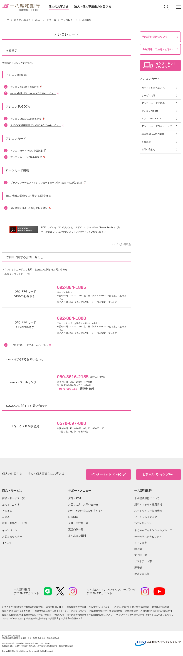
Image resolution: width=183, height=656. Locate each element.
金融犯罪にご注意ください (157, 49)
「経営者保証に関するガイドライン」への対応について (60, 611)
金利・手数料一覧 (78, 523)
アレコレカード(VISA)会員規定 (26, 150)
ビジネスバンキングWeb (158, 474)
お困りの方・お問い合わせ (83, 504)
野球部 (138, 567)
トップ (5, 20)
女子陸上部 (140, 555)
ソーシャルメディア (145, 517)
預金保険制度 (115, 611)
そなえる (7, 510)
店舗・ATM (74, 498)
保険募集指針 (131, 611)
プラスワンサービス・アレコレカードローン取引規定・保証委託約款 (46, 182)
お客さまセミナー (12, 536)
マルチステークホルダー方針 (129, 614)
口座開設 (73, 517)
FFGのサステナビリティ (148, 536)
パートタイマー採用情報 (148, 510)
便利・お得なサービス (14, 523)
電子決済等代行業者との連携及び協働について (89, 614)
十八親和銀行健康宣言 (72, 618)
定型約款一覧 (75, 529)
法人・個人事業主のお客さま (92, 6)
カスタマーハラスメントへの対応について (109, 607)
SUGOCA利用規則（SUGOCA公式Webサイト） (35, 125)
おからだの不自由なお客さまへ (85, 510)
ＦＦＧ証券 (140, 542)
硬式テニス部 (141, 573)
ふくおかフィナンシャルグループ (153, 530)
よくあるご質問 (77, 535)
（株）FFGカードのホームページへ (29, 345)
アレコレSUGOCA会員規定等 (25, 119)
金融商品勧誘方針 (160, 607)
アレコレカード (69, 20)
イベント (7, 542)
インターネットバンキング (108, 474)
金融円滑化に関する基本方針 (16, 611)
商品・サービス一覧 (45, 20)
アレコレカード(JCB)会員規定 (26, 157)
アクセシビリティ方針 (13, 618)
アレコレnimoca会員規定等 (24, 87)
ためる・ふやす (11, 504)
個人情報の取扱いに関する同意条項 (29, 208)
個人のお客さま (59, 6)
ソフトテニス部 (143, 561)
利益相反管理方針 (98, 611)
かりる (6, 517)
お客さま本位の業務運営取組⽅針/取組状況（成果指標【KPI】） (33, 607)
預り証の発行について (154, 36)
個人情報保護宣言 (140, 607)
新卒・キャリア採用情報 (148, 504)
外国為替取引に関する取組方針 (155, 611)
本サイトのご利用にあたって (159, 614)
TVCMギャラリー (144, 523)
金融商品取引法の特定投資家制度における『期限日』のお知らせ (33, 614)
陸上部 (138, 548)
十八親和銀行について (146, 498)
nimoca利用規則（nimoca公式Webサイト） (33, 93)
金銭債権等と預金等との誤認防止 (42, 618)
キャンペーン (9, 530)
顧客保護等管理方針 (76, 607)
